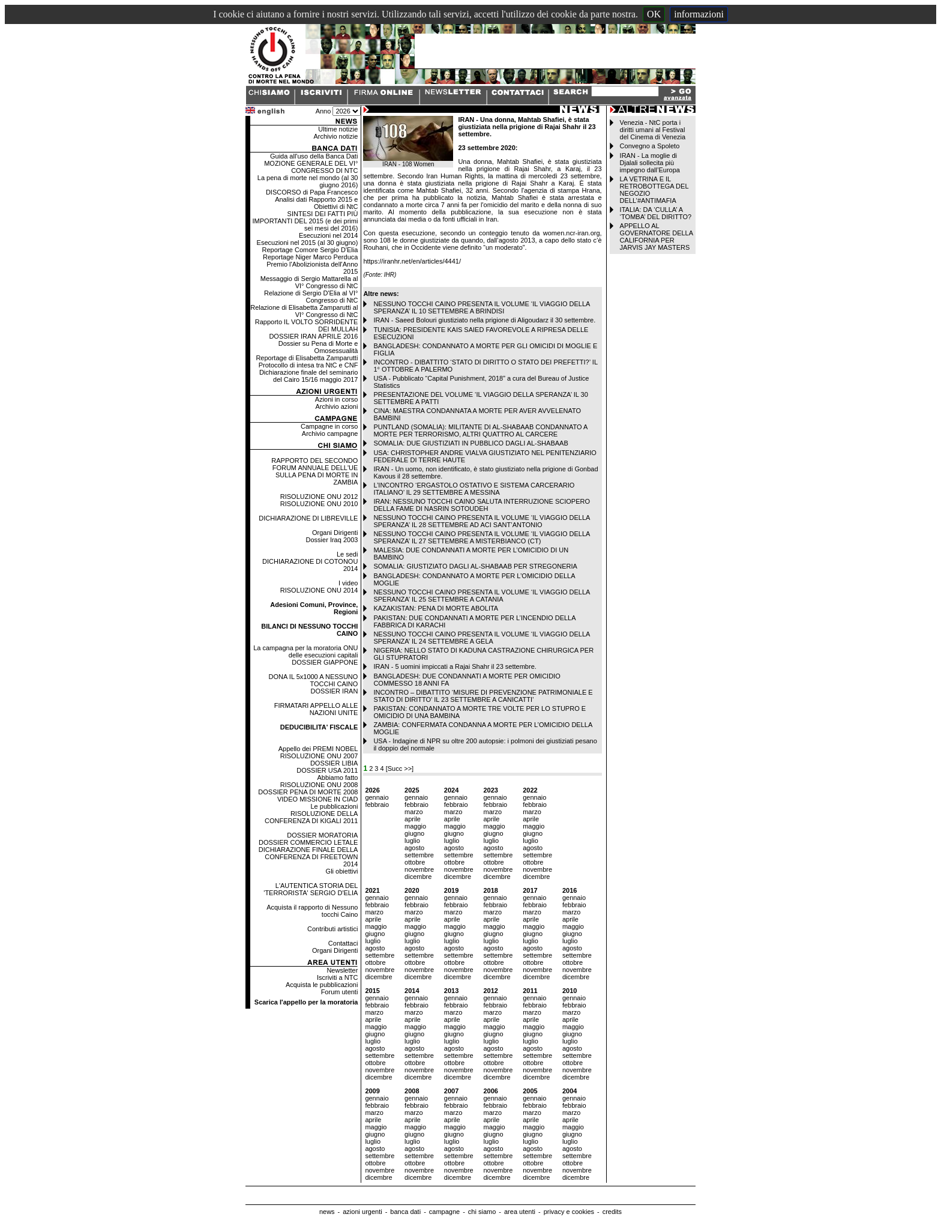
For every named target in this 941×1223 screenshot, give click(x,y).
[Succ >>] (399, 768)
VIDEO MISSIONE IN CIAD (317, 799)
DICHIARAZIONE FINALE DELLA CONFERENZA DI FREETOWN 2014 (308, 857)
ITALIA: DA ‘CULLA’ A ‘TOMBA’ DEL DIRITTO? (656, 213)
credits (612, 1211)
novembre (419, 869)
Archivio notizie (335, 136)
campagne (444, 1211)
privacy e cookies (569, 1211)
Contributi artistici (332, 928)
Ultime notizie (338, 129)
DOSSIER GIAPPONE (325, 662)
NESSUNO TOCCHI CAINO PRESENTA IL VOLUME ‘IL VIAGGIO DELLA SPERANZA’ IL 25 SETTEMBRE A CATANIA (481, 595)
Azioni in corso (336, 399)
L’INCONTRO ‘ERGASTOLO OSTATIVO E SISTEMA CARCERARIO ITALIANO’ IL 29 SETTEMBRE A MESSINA (473, 489)
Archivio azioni (336, 406)
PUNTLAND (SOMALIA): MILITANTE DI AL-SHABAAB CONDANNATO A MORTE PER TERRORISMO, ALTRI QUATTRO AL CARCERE (480, 430)
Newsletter (342, 970)
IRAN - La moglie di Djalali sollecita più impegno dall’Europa (650, 163)
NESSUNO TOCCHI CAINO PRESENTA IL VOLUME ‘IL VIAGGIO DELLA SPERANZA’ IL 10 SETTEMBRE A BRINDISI (481, 307)
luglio (412, 840)
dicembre (417, 876)
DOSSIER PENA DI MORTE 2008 (308, 792)
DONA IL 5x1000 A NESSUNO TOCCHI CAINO (313, 680)
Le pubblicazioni (334, 806)
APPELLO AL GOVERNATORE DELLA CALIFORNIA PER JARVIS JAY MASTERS (656, 236)
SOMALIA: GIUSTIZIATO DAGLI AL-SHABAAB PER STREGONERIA (475, 566)
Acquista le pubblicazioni (322, 984)
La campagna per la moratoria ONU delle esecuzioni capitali (305, 651)
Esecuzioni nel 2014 (328, 235)
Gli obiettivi (342, 871)
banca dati (405, 1211)
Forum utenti (339, 991)
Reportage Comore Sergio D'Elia (310, 249)
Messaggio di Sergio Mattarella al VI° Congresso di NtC (309, 282)
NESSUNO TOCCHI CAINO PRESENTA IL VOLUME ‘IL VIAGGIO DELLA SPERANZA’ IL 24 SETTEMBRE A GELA (481, 637)
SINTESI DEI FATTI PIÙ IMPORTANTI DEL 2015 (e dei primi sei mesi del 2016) (305, 221)
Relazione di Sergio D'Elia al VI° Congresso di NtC (311, 296)
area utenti (519, 1211)
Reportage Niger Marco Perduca (310, 257)
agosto (414, 847)
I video (348, 583)
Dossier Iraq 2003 (332, 539)
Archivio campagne (330, 433)
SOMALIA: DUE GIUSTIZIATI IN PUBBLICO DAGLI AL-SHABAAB (470, 443)
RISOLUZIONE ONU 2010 (319, 503)
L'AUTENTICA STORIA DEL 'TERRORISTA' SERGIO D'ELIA (310, 889)
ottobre (414, 862)
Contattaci (343, 943)
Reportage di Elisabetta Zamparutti (307, 357)
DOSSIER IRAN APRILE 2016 (313, 336)
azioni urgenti (362, 1211)
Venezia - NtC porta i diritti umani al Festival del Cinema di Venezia (652, 129)
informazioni (699, 14)
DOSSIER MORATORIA (322, 835)
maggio (415, 826)
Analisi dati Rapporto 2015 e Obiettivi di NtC (316, 203)
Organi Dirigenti (335, 532)
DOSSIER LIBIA (334, 763)
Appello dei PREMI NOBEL (318, 748)
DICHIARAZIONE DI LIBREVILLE (308, 518)
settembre (419, 855)
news (327, 1211)
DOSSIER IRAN (334, 691)
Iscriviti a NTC (337, 977)
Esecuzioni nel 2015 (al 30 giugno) (307, 242)
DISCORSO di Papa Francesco (312, 192)
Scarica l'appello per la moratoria (306, 1002)
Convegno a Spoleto (650, 145)
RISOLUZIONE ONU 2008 (319, 784)
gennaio (376, 797)
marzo (413, 811)
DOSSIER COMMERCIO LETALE (308, 842)
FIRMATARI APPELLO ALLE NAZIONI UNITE (316, 709)
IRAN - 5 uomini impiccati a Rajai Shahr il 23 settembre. (454, 666)
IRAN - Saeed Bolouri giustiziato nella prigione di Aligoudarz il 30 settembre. (484, 320)
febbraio (377, 804)
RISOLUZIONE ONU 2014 (319, 590)
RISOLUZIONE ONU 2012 (319, 496)
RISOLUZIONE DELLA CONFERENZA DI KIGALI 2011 (311, 817)
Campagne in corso (329, 426)
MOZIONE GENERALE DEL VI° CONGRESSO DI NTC (311, 167)
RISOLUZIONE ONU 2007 (319, 755)
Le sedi (347, 554)
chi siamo (482, 1211)
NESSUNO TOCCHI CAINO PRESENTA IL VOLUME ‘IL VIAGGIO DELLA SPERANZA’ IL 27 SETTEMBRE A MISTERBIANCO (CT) (481, 537)
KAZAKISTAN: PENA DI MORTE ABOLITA (435, 608)
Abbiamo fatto (337, 777)
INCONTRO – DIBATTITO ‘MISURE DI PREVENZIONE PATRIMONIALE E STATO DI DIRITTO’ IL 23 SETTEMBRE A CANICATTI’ (482, 696)
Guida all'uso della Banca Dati (314, 156)
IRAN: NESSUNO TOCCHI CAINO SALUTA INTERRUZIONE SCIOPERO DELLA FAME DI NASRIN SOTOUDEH (481, 505)
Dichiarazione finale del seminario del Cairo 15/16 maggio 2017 (308, 376)
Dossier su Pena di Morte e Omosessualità (318, 347)
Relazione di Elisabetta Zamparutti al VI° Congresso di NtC (304, 311)
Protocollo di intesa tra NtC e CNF (308, 365)
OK (654, 14)
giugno (414, 833)
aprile (412, 819)
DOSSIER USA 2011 (327, 770)
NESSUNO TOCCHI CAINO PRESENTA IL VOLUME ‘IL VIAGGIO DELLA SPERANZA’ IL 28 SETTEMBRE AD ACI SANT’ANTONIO (481, 521)
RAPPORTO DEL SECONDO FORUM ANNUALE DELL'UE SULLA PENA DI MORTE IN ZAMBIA (314, 471)
